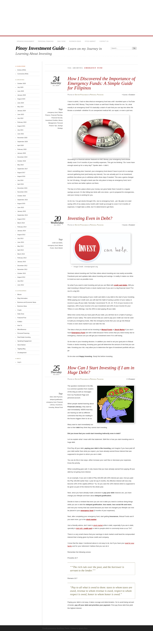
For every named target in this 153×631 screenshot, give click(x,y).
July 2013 (20, 238)
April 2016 (20, 184)
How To (19, 325)
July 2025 (20, 87)
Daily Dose (61, 41)
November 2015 (22, 192)
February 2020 (21, 149)
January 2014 (21, 230)
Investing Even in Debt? (90, 218)
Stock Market (90, 41)
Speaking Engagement (25, 41)
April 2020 (20, 145)
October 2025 (21, 83)
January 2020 (21, 153)
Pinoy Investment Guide (40, 48)
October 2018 (21, 161)
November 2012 (22, 269)
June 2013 (20, 242)
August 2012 (21, 277)
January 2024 (21, 110)
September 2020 (22, 141)
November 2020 (22, 137)
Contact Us (104, 41)
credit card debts (57, 243)
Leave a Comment (129, 95)
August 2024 (21, 99)
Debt (51, 397)
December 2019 (22, 157)
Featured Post (21, 317)
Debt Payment (57, 397)
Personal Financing (45, 41)
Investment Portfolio (51, 120)
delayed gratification (56, 399)
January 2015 (21, 211)
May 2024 (20, 106)
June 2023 (20, 114)
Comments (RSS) (22, 74)
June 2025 (20, 91)
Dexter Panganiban (81, 95)
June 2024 (20, 103)
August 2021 (21, 126)
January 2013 (21, 261)
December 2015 (22, 188)
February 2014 (21, 227)
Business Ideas (75, 41)
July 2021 (20, 130)
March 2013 (21, 254)
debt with (84, 528)
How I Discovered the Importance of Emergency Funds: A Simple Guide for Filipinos (101, 83)
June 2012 (20, 285)
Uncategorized (21, 352)
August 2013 (21, 234)
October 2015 (21, 195)
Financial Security (56, 118)
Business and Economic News (26, 302)
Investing (51, 407)
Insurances (59, 404)
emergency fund (52, 112)
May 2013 (20, 246)
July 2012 (20, 281)
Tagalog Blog (21, 349)
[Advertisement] (76, 18)
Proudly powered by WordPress (53, 628)
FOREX (19, 321)
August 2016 (21, 176)
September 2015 (22, 199)
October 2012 (21, 273)
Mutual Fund (59, 407)
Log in (19, 362)
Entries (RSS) (21, 70)
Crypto (19, 310)
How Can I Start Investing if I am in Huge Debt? (101, 370)
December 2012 (22, 265)
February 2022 (21, 122)
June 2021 (20, 134)
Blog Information (22, 298)
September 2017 (22, 168)
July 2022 (20, 118)
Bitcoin (19, 294)
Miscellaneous (21, 329)
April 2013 (20, 250)
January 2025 (21, 95)
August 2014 (21, 219)
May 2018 (20, 165)
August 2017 (21, 172)
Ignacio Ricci (83, 628)
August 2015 (21, 203)
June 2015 (20, 207)
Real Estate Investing (23, 337)
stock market (98, 525)
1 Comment (131, 379)
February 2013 (21, 258)
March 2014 (21, 223)
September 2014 (22, 215)
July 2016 (20, 180)
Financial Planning (56, 115)
